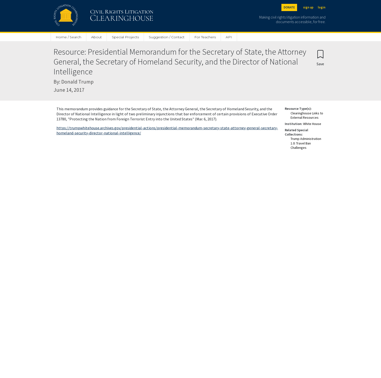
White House (312, 124)
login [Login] (321, 7)
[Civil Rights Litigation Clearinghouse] (90, 16)
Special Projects (125, 37)
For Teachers (205, 37)
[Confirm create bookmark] (320, 57)
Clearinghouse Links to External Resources (307, 115)
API (229, 37)
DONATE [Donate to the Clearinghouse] (289, 7)
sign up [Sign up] (308, 7)
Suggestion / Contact (166, 37)
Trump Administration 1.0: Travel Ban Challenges (306, 143)
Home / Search (68, 37)
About (96, 37)
